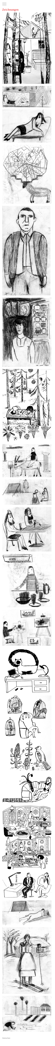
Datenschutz (6, 1038)
